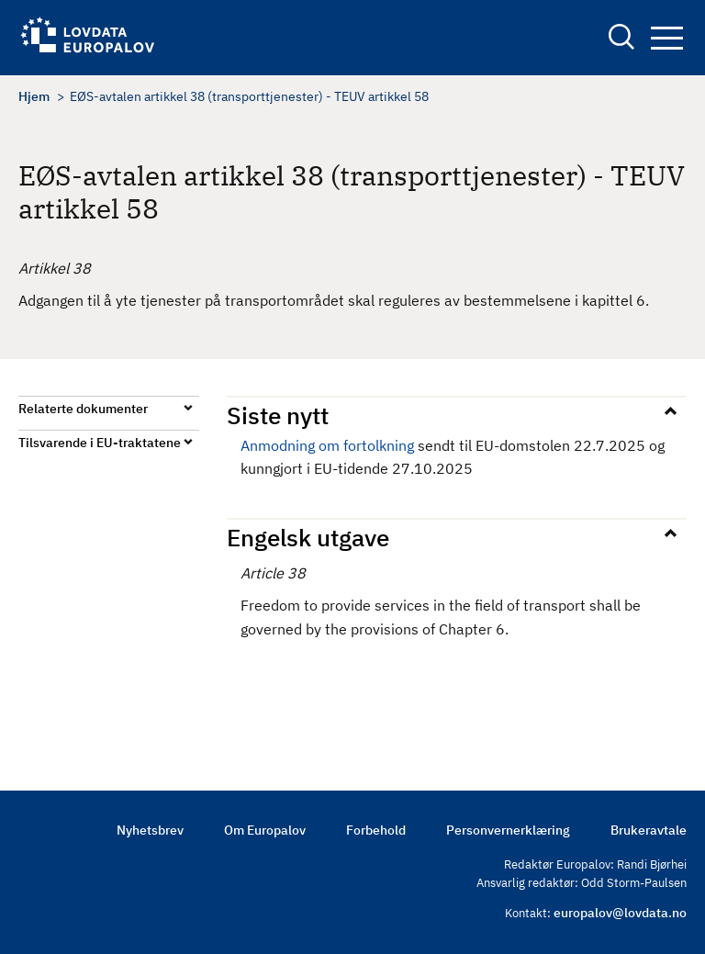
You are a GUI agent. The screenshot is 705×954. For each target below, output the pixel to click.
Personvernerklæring (508, 830)
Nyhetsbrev (150, 830)
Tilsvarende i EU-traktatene (99, 442)
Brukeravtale (648, 830)
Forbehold (376, 830)
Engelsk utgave (308, 537)
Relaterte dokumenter (83, 408)
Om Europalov (265, 830)
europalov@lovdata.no (620, 912)
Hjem (34, 96)
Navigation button (667, 38)
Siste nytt (278, 415)
